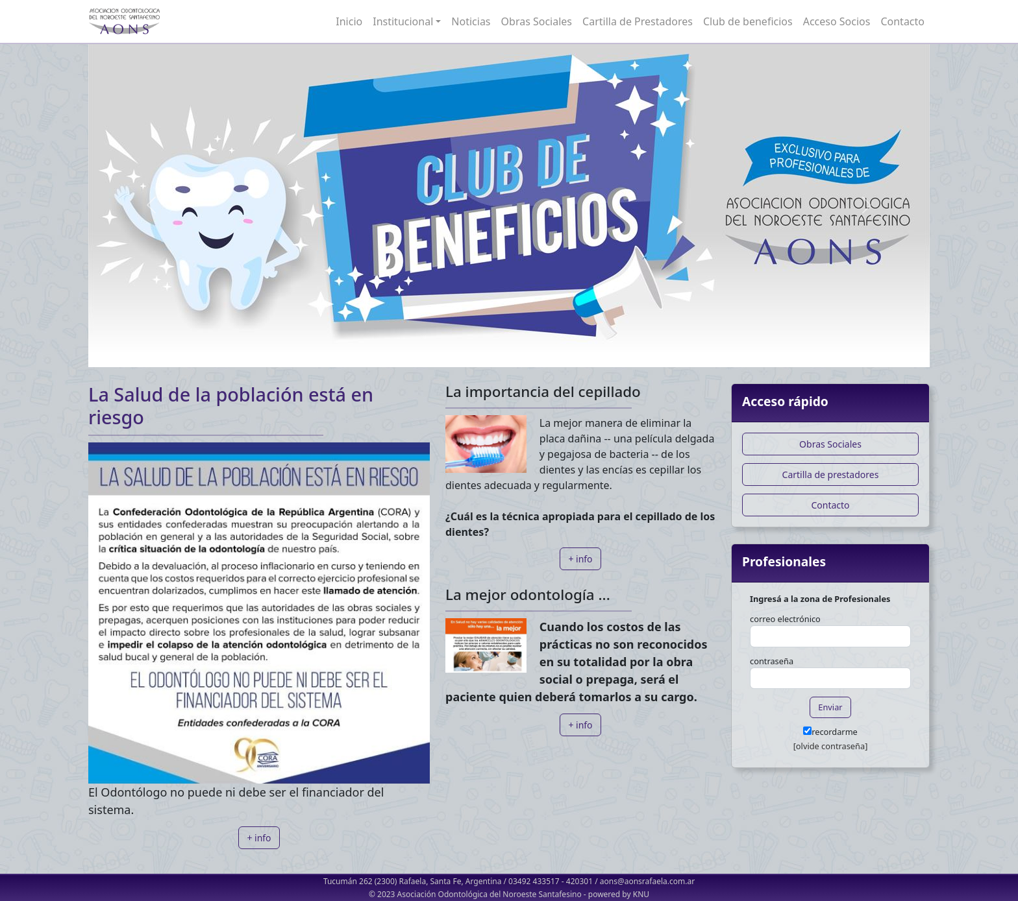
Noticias (470, 21)
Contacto (902, 21)
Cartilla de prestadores (830, 474)
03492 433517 (534, 881)
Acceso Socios (837, 21)
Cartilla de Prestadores (637, 21)
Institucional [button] (403, 21)
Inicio (349, 21)
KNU (641, 894)
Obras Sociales (537, 21)
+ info (259, 838)
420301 (579, 881)
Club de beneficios (748, 21)
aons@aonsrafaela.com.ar (647, 881)
